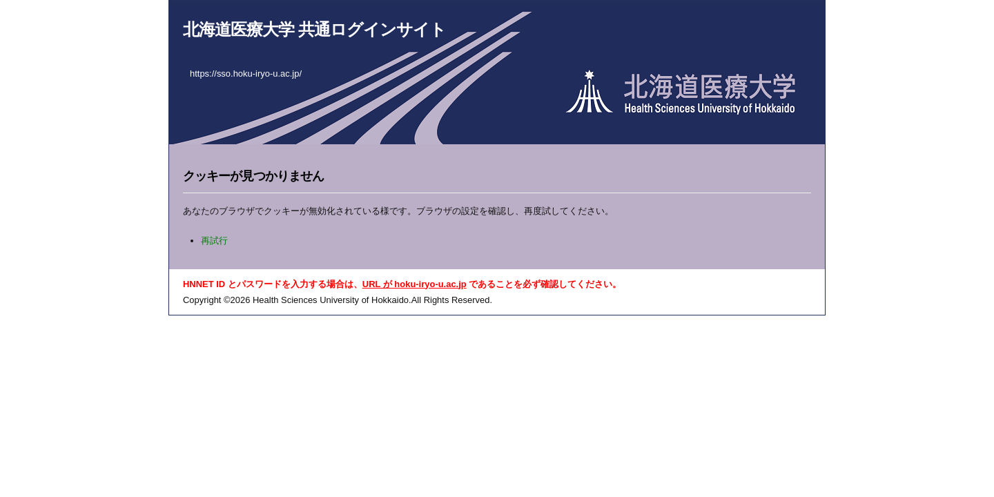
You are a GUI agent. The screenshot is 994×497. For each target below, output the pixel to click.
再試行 (214, 240)
